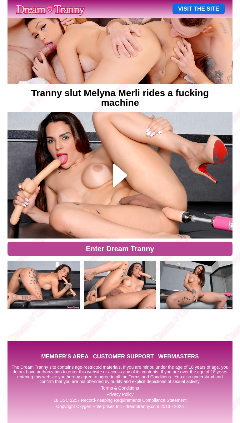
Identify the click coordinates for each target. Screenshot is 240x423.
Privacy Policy (119, 394)
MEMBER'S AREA (65, 356)
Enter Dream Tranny (120, 249)
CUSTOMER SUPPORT (123, 356)
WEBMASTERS (178, 356)
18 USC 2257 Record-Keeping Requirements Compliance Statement (120, 400)
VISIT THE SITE (198, 9)
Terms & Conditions (120, 388)
